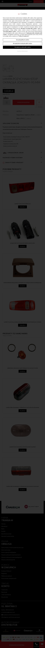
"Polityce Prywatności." (23, 36)
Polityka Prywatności (22, 51)
